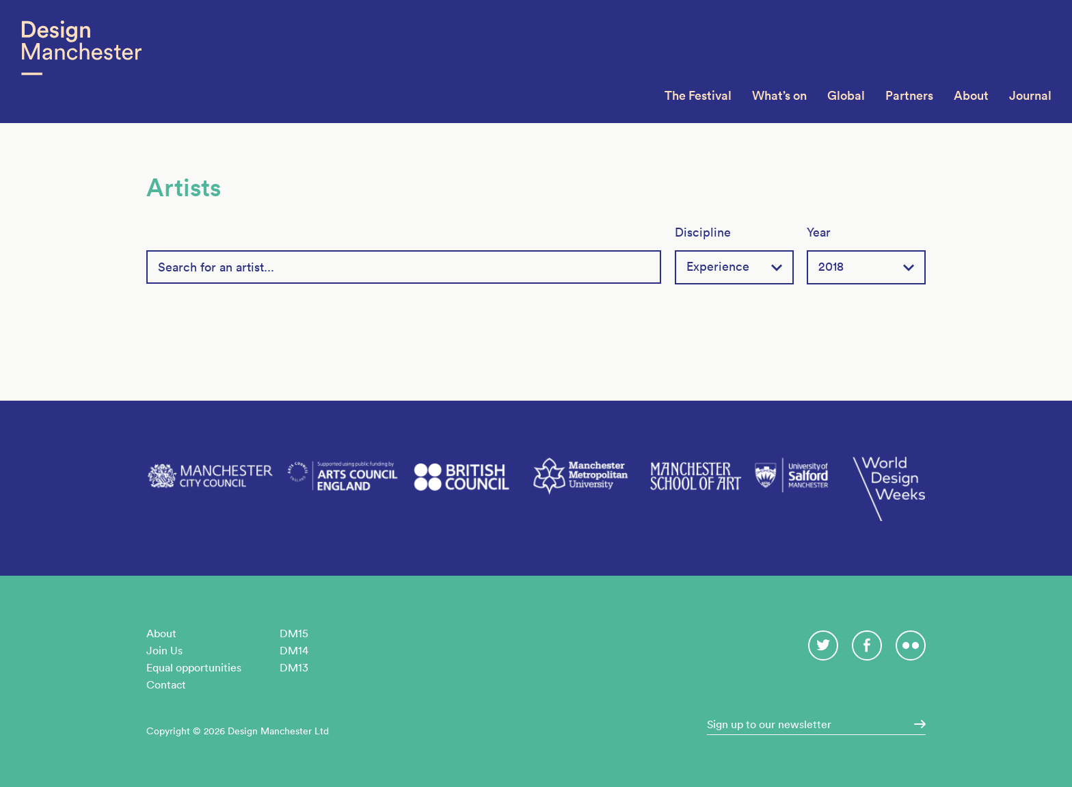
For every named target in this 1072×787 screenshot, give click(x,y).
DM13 (294, 667)
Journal (1030, 95)
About (971, 95)
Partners (909, 95)
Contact (166, 684)
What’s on (779, 95)
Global (846, 95)
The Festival (698, 95)
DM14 (294, 650)
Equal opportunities (193, 667)
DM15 (294, 633)
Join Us (164, 650)
